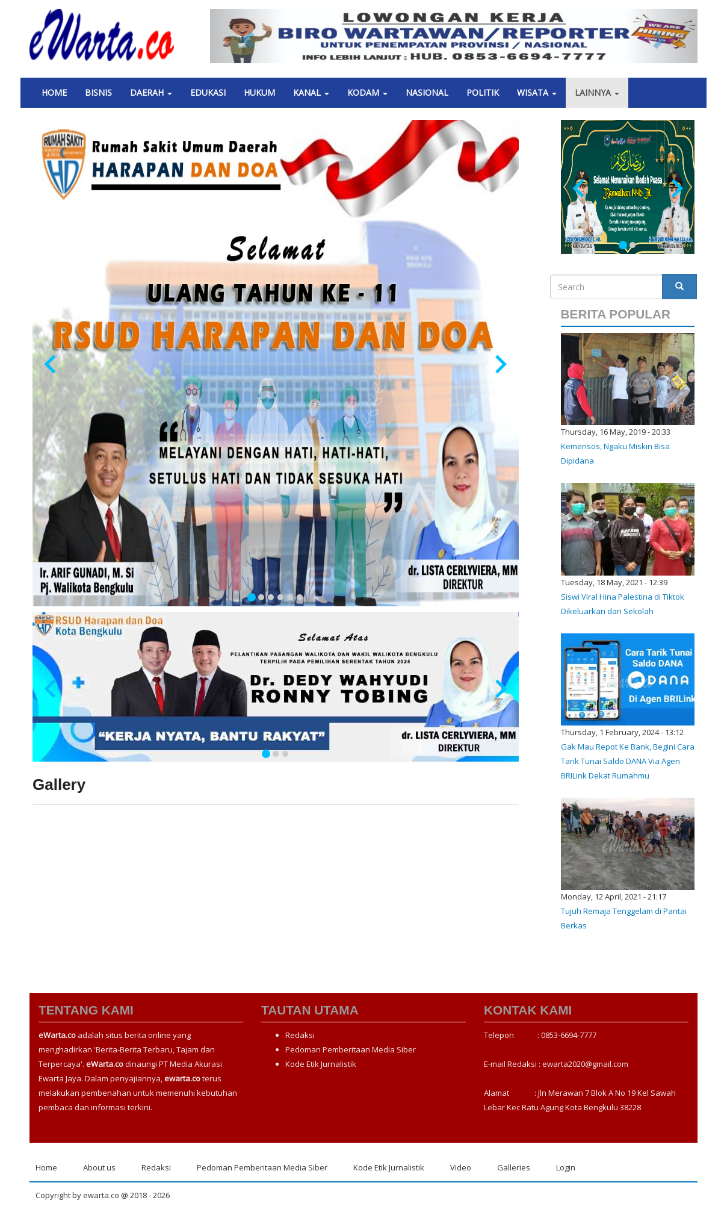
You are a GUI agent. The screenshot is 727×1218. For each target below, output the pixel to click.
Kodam (367, 92)
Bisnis (98, 92)
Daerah (151, 92)
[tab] (251, 597)
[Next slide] (500, 364)
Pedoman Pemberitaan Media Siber (350, 1049)
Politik (482, 92)
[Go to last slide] (51, 364)
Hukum (259, 92)
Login (565, 1167)
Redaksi (300, 1035)
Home (54, 92)
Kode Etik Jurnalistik (320, 1063)
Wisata (537, 92)
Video (460, 1167)
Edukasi (208, 92)
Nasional (427, 92)
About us (99, 1167)
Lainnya (597, 92)
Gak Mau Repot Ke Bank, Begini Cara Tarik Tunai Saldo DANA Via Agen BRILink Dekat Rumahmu (628, 761)
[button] (246, 36)
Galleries (513, 1167)
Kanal (311, 92)
